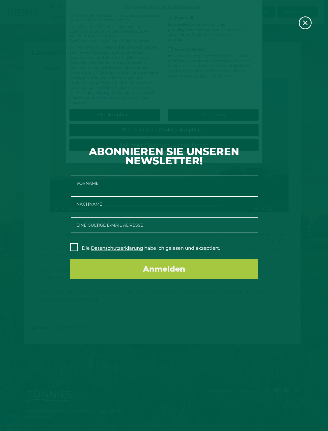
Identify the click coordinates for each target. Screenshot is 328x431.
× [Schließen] (305, 22)
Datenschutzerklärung (117, 248)
